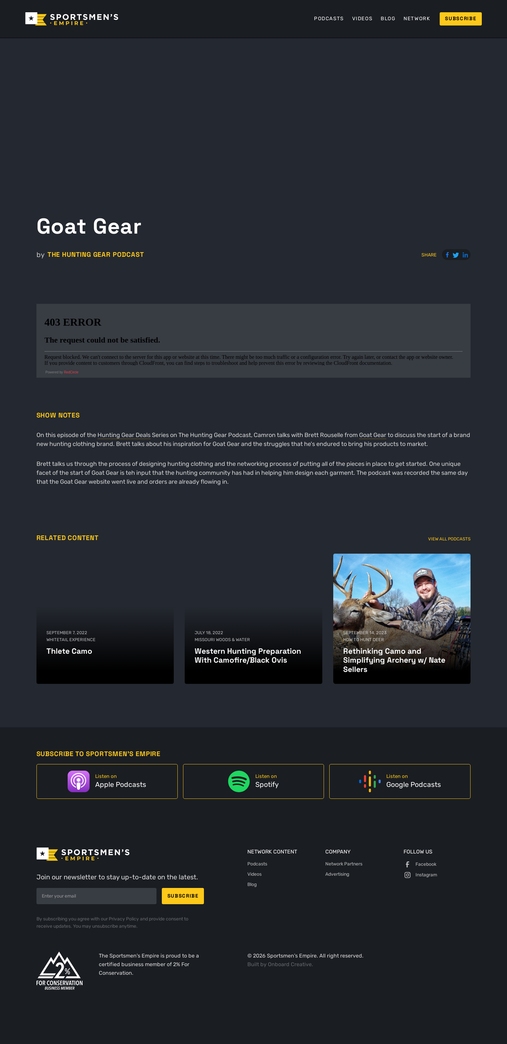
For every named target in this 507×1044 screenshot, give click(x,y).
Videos (362, 19)
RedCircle (71, 372)
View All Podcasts (449, 538)
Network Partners (343, 864)
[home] (71, 19)
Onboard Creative (290, 964)
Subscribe (460, 19)
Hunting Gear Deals (124, 435)
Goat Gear (372, 435)
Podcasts (329, 19)
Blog (388, 19)
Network (417, 19)
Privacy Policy (124, 918)
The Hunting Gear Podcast (95, 254)
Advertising (337, 874)
